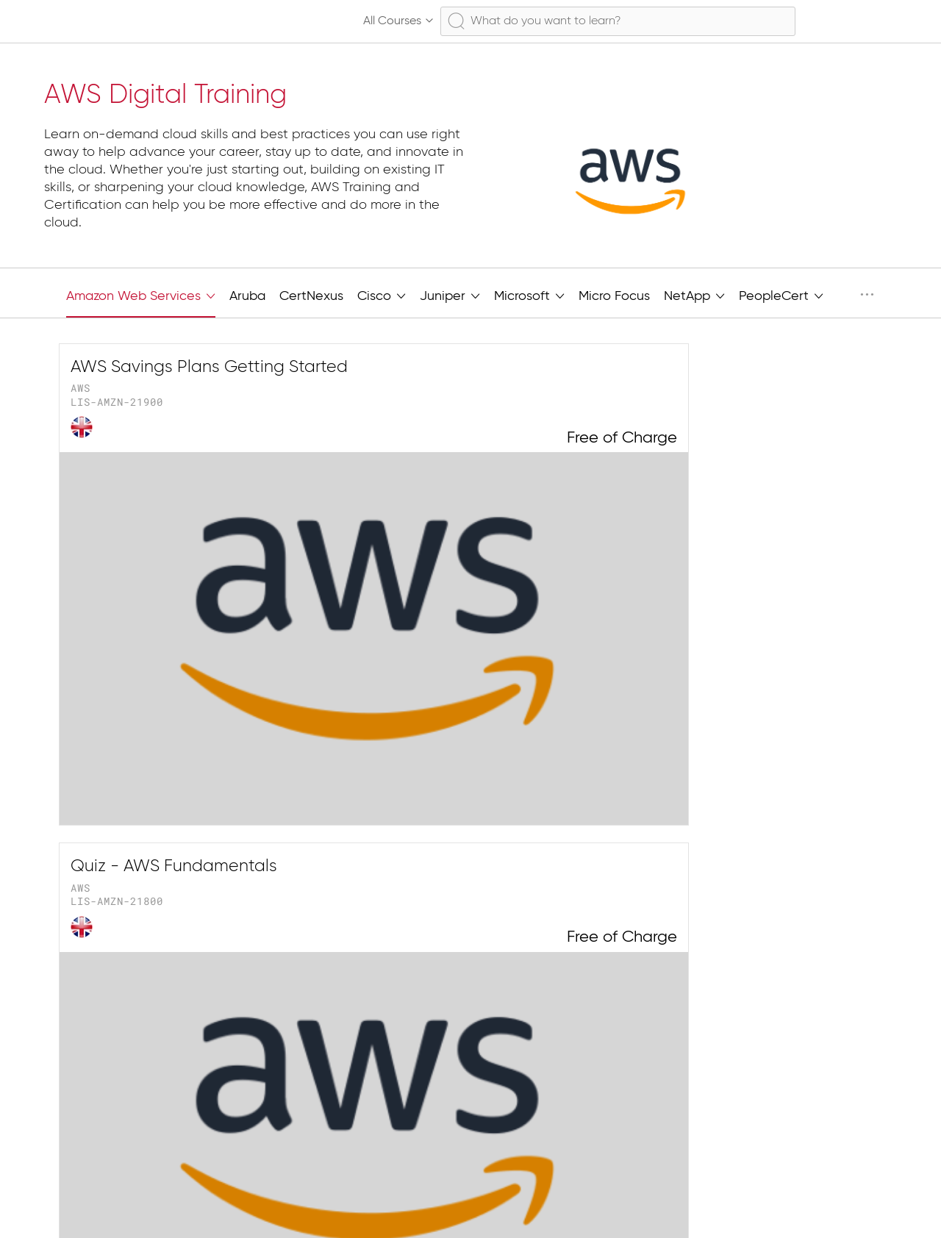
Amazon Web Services (140, 294)
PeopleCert (781, 294)
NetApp (694, 294)
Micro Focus (614, 296)
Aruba (247, 296)
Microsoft (529, 294)
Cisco (381, 294)
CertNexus (311, 296)
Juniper (450, 294)
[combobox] (617, 21)
